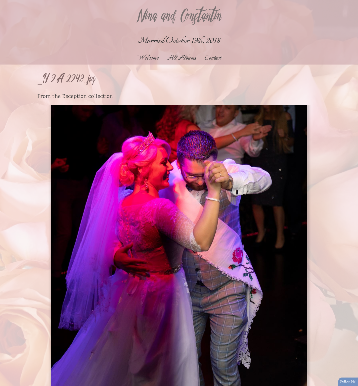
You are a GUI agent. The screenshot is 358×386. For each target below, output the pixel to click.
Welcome (148, 58)
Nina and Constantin (179, 16)
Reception (74, 97)
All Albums (181, 58)
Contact (213, 58)
